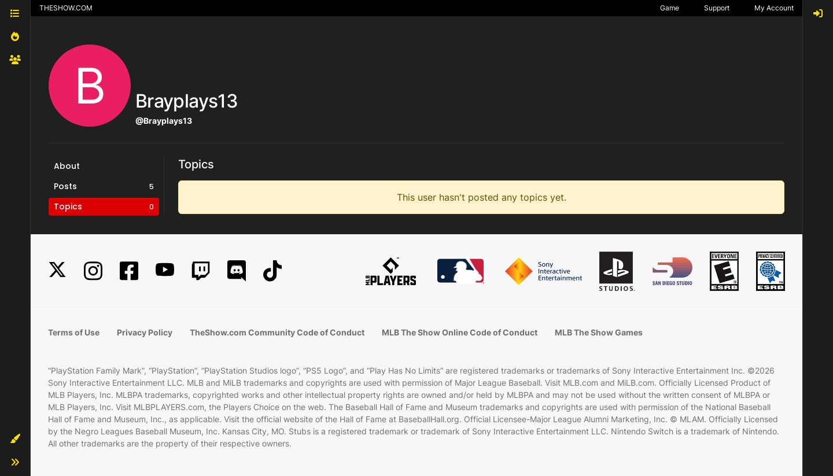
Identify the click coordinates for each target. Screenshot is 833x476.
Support (716, 7)
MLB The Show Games (599, 332)
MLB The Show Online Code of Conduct (459, 332)
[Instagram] (93, 271)
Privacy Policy (144, 332)
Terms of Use (73, 332)
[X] (57, 271)
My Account (774, 7)
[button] (15, 439)
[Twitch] (200, 271)
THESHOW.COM (66, 7)
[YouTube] (165, 271)
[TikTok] (272, 271)
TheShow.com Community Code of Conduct (277, 332)
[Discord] (236, 271)
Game (669, 7)
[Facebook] (129, 271)
